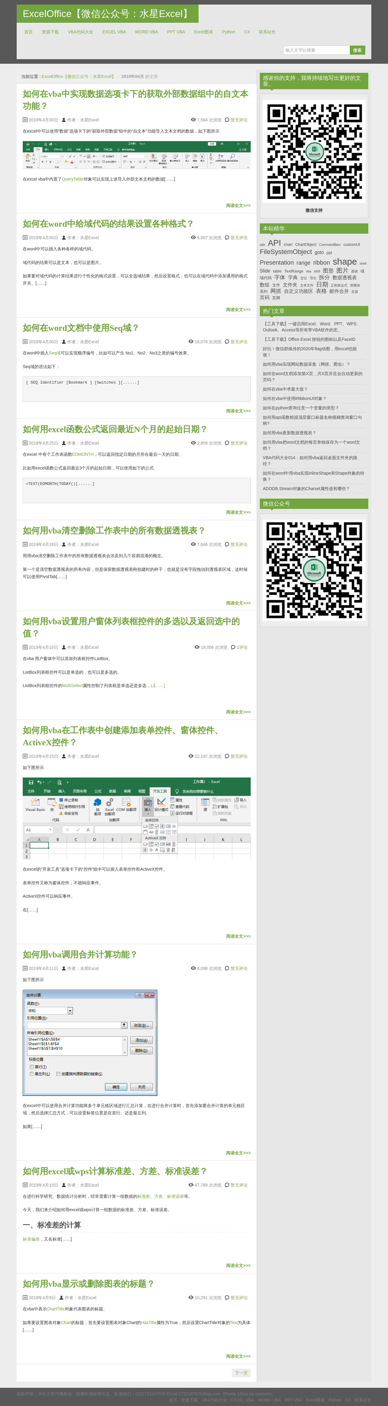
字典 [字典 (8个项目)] (293, 277)
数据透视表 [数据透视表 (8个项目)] (345, 277)
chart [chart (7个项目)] (288, 244)
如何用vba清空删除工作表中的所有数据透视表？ (114, 530)
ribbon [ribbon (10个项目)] (321, 262)
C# (247, 31)
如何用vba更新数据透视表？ (289, 432)
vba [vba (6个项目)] (308, 271)
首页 (28, 31)
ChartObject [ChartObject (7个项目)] (305, 244)
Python (229, 31)
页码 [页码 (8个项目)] (264, 297)
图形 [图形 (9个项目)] (328, 271)
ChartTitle (56, 1308)
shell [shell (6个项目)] (363, 263)
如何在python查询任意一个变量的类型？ (301, 407)
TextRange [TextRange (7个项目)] (293, 271)
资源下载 (50, 31)
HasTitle (148, 1322)
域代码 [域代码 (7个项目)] (266, 278)
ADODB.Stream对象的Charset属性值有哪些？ (306, 488)
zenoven (263, 1393)
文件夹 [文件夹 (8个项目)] (290, 284)
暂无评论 (239, 119)
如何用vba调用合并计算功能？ (80, 954)
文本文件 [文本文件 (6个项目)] (306, 285)
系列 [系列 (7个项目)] (264, 291)
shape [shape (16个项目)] (345, 261)
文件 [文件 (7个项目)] (276, 285)
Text (234, 1322)
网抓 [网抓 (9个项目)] (275, 291)
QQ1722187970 (150, 1393)
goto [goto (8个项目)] (319, 252)
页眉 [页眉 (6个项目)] (354, 291)
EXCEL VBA (114, 31)
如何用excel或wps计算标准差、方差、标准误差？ (115, 1171)
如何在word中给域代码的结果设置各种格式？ (108, 224)
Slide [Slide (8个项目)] (265, 270)
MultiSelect (72, 685)
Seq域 (55, 353)
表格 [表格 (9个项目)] (321, 291)
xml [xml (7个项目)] (317, 271)
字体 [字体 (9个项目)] (279, 277)
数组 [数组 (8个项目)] (264, 284)
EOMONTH (83, 454)
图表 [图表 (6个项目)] (354, 271)
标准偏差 (31, 1239)
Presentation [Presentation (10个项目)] (277, 262)
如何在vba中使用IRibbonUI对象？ (295, 398)
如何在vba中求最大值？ (285, 389)
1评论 (242, 647)
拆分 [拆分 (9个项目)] (324, 277)
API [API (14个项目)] (274, 243)
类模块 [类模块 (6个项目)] (355, 285)
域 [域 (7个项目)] (362, 271)
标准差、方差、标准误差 (160, 1196)
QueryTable (73, 179)
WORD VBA (146, 31)
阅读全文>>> (238, 205)
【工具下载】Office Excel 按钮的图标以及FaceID (309, 339)
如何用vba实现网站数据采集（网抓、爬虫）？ (306, 364)
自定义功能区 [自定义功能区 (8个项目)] (298, 291)
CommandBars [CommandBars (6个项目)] (330, 244)
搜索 (357, 50)
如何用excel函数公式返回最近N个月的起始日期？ (115, 429)
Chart (66, 1322)
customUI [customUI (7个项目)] (351, 244)
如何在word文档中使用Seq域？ (81, 328)
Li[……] (158, 685)
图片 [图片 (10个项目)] (342, 270)
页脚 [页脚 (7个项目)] (276, 298)
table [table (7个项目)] (277, 271)
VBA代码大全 (80, 31)
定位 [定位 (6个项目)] (303, 278)
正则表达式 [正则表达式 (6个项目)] (339, 285)
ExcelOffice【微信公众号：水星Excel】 (107, 13)
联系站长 (267, 31)
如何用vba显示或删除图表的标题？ (89, 1284)
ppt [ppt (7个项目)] (329, 252)
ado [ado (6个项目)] (262, 244)
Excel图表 (203, 31)
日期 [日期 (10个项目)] (322, 284)
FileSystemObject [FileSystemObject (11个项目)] (286, 252)
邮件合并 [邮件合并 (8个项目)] (339, 291)
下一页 (241, 1372)
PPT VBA (176, 31)
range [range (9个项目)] (303, 263)
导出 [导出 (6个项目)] (313, 278)
